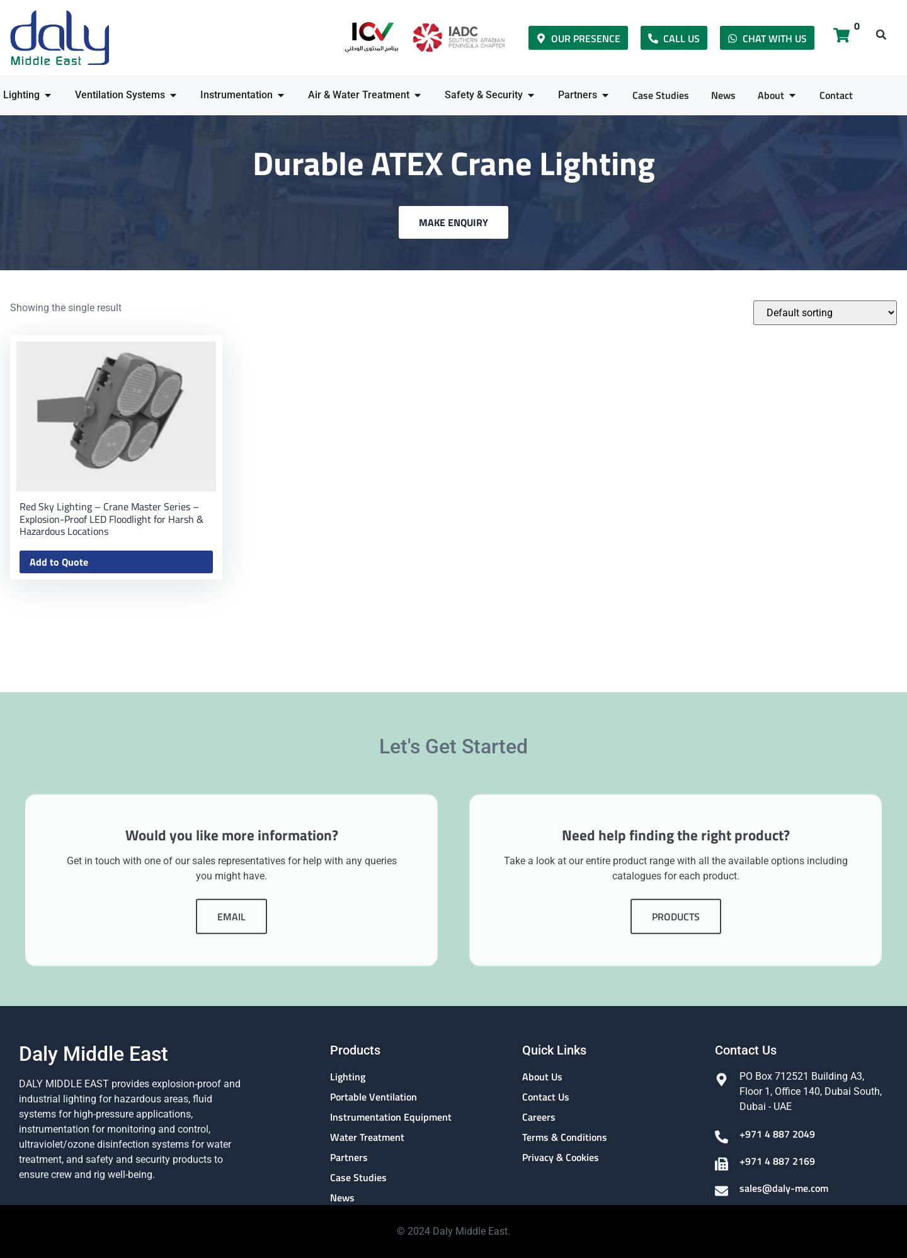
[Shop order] (825, 312)
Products (676, 1028)
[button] (881, 34)
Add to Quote (59, 561)
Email (231, 1028)
